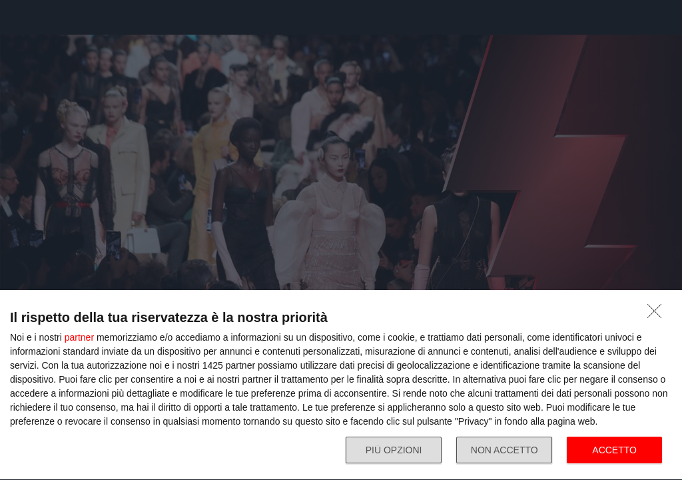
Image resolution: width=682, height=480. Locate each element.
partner (79, 337)
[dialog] (341, 385)
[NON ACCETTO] (658, 314)
